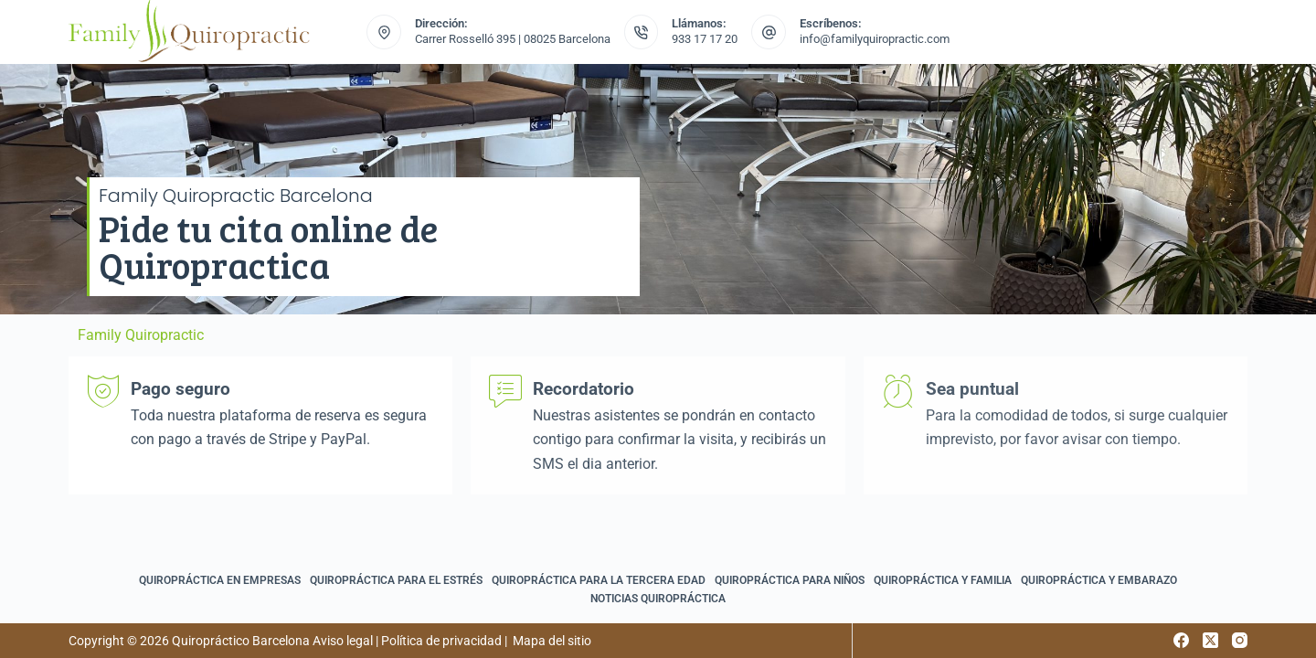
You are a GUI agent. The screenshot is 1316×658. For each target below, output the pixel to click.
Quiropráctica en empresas (220, 580)
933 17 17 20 (705, 39)
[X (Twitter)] (1210, 640)
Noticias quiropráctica (658, 598)
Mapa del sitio (552, 640)
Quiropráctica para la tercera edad (599, 580)
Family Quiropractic (141, 335)
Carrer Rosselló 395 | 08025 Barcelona (512, 39)
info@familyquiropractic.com (875, 39)
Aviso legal (343, 640)
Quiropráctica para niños (790, 580)
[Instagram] (1239, 640)
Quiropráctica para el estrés (396, 580)
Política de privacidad (441, 640)
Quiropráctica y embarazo (1099, 580)
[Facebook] (1181, 640)
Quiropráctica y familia (943, 580)
